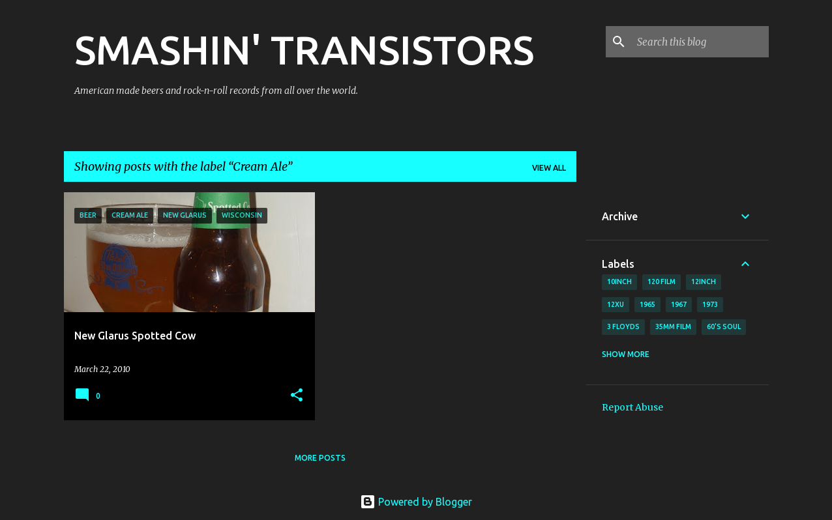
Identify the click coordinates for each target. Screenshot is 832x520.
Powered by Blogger (416, 502)
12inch (703, 281)
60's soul (724, 326)
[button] (297, 396)
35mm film (673, 326)
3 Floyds (623, 326)
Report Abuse (632, 407)
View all (549, 168)
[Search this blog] (700, 41)
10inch (619, 281)
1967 (679, 304)
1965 (647, 304)
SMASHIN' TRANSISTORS (304, 49)
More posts (320, 458)
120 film (661, 281)
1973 (710, 304)
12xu (615, 304)
